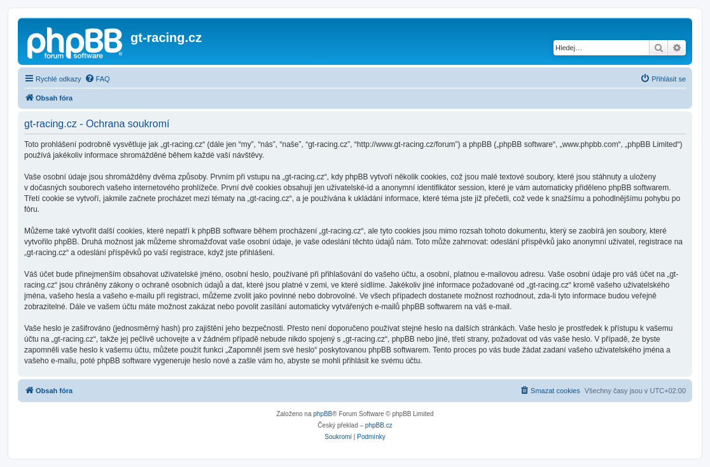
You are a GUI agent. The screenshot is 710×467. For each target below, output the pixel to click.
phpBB (322, 413)
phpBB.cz (379, 425)
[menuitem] (97, 79)
